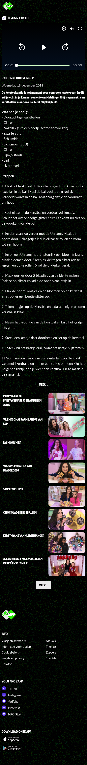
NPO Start (11, 713)
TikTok (9, 688)
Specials (51, 658)
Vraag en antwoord (14, 641)
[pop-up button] (64, 28)
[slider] (43, 65)
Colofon (7, 664)
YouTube (10, 701)
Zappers (51, 652)
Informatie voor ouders (17, 646)
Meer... (43, 585)
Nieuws (51, 641)
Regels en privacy (13, 658)
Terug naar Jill (18, 18)
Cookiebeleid (10, 652)
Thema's (51, 646)
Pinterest (11, 707)
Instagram (11, 694)
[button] (22, 47)
